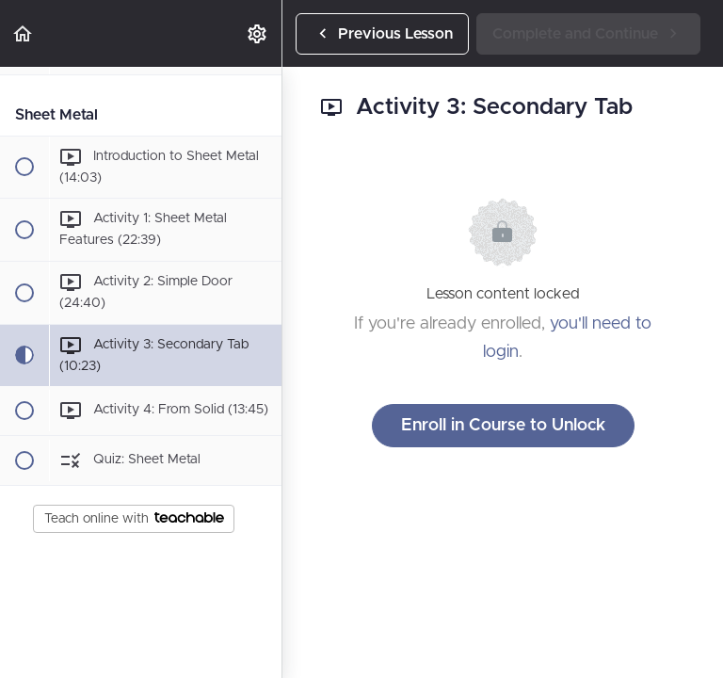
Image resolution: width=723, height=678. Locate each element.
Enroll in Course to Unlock (503, 425)
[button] (23, 33)
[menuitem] (257, 33)
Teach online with (134, 518)
